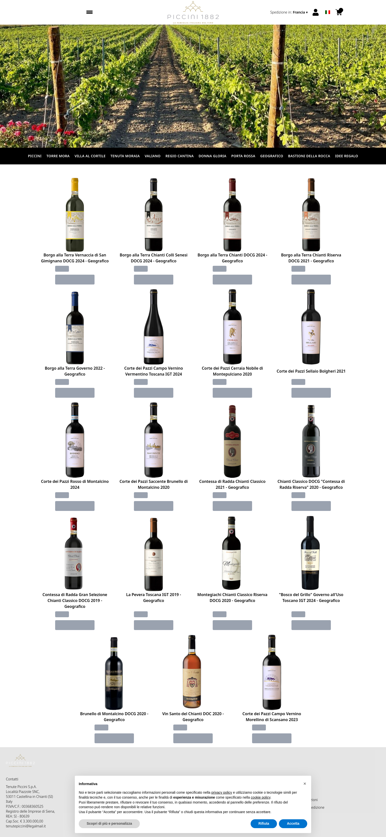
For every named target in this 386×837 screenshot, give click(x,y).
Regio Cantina (179, 156)
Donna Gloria (212, 156)
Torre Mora (58, 156)
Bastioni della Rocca (309, 156)
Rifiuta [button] (263, 823)
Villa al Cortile (90, 156)
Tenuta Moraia (125, 156)
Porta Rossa (243, 156)
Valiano (153, 156)
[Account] (315, 12)
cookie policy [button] (260, 797)
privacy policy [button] (221, 792)
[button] (305, 784)
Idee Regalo (346, 156)
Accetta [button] (293, 823)
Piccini (34, 156)
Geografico (271, 156)
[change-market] (289, 12)
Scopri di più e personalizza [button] (109, 823)
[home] (193, 12)
